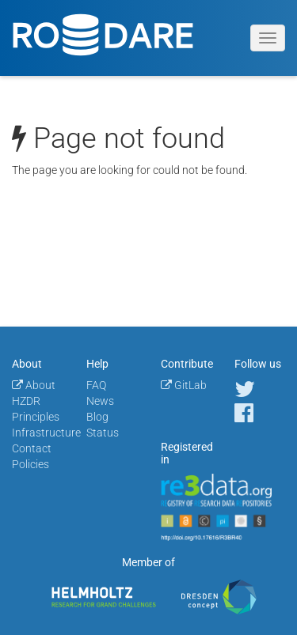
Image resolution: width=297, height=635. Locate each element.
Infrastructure (46, 432)
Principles (35, 416)
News (100, 401)
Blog (97, 416)
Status (102, 432)
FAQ (96, 385)
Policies (30, 464)
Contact (31, 448)
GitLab (184, 385)
